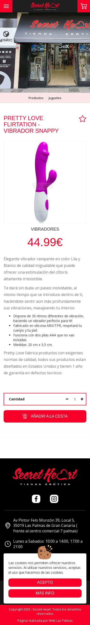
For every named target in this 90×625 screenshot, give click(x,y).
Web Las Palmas (61, 620)
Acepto (45, 582)
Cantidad (16, 399)
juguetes (55, 98)
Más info (45, 593)
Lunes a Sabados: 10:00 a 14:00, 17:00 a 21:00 (44, 544)
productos (36, 98)
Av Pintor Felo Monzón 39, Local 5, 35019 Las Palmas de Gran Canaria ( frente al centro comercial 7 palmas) (41, 526)
